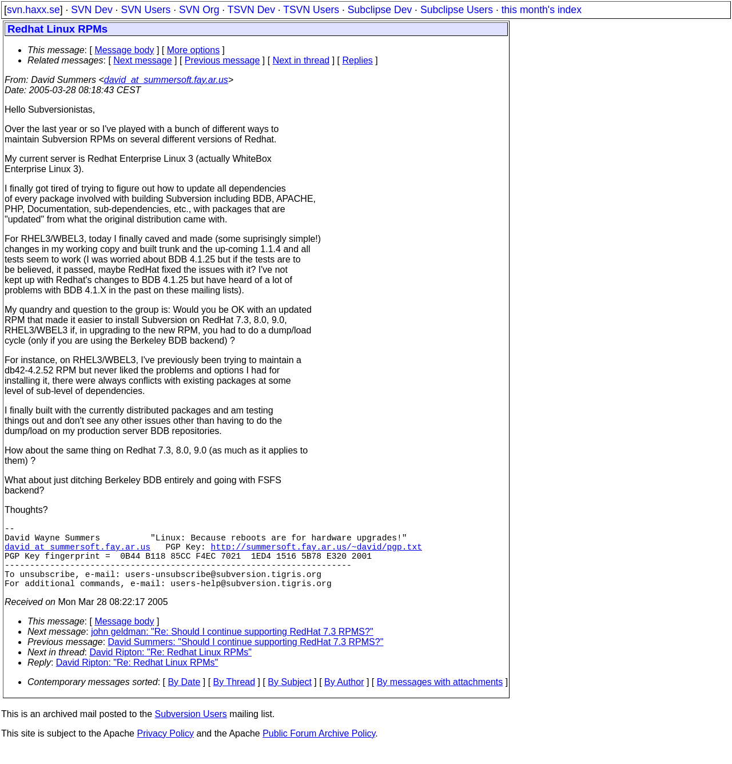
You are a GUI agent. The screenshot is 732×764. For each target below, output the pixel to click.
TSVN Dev (251, 9)
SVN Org (199, 9)
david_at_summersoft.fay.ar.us (166, 80)
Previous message (222, 60)
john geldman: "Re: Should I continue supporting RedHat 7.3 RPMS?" (232, 647)
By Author (344, 698)
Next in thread (301, 60)
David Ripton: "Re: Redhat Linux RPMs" (171, 668)
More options (193, 50)
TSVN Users (311, 9)
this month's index (542, 9)
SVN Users (145, 9)
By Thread (234, 698)
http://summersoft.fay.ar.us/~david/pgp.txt (316, 553)
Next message (142, 60)
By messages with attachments (440, 698)
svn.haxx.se (33, 9)
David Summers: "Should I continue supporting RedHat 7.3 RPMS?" (246, 658)
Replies (358, 60)
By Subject (289, 698)
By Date (184, 698)
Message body (124, 50)
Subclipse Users (456, 9)
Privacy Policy (165, 749)
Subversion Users (191, 730)
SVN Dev (91, 9)
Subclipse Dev (380, 9)
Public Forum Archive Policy (318, 749)
